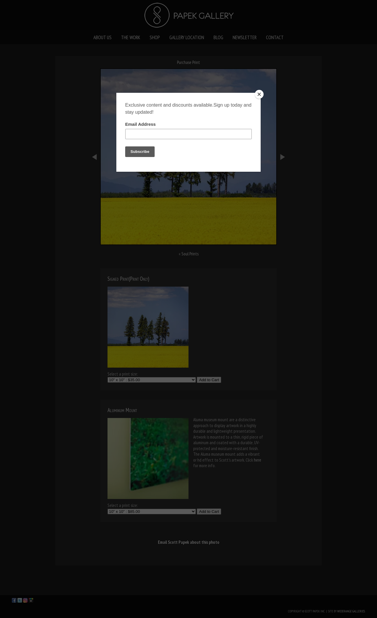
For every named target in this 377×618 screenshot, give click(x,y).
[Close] (259, 94)
